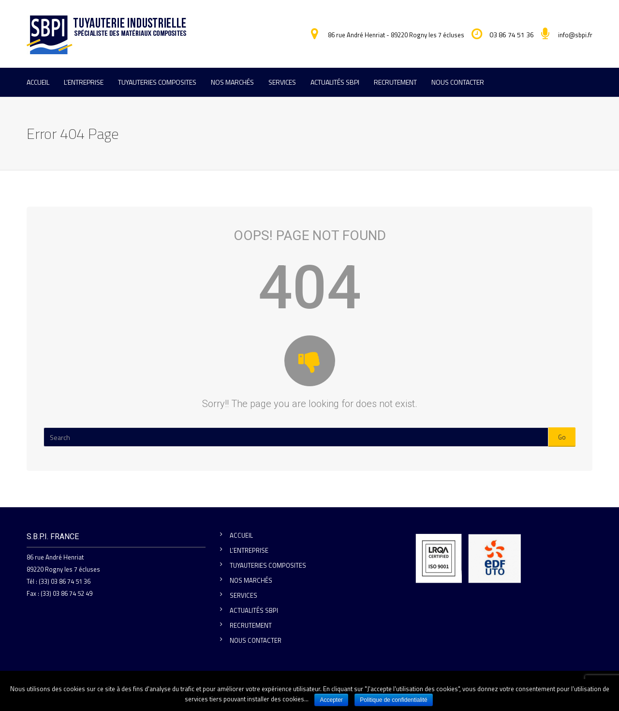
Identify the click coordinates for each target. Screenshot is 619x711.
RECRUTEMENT (395, 82)
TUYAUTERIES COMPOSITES (157, 82)
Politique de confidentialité (393, 699)
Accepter (331, 699)
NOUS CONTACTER (457, 82)
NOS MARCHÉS (232, 82)
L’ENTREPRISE (83, 82)
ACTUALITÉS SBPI (334, 82)
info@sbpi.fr (575, 35)
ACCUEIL (38, 82)
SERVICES (282, 82)
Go (562, 437)
